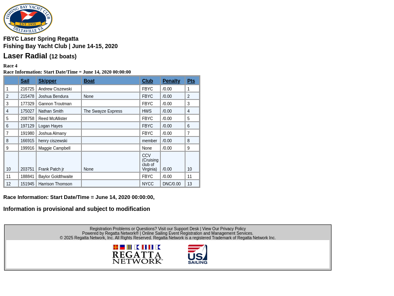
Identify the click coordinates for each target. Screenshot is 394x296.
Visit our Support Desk (178, 229)
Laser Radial (25, 56)
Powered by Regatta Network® (110, 233)
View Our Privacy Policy (224, 229)
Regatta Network (89, 238)
